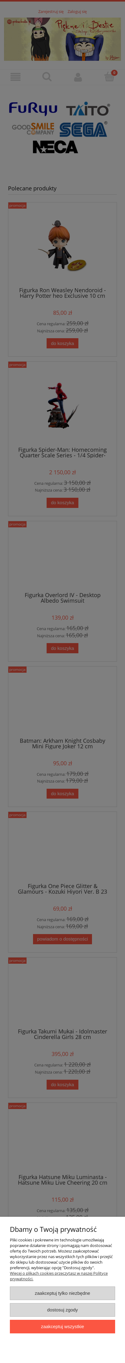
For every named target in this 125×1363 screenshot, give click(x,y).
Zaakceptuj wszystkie (62, 1326)
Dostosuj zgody (62, 1309)
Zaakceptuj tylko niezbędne (62, 1293)
